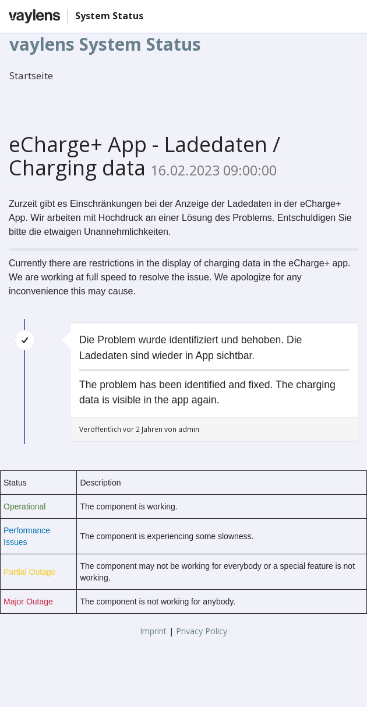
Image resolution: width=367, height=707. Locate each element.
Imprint (153, 630)
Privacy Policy (201, 630)
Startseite (31, 75)
